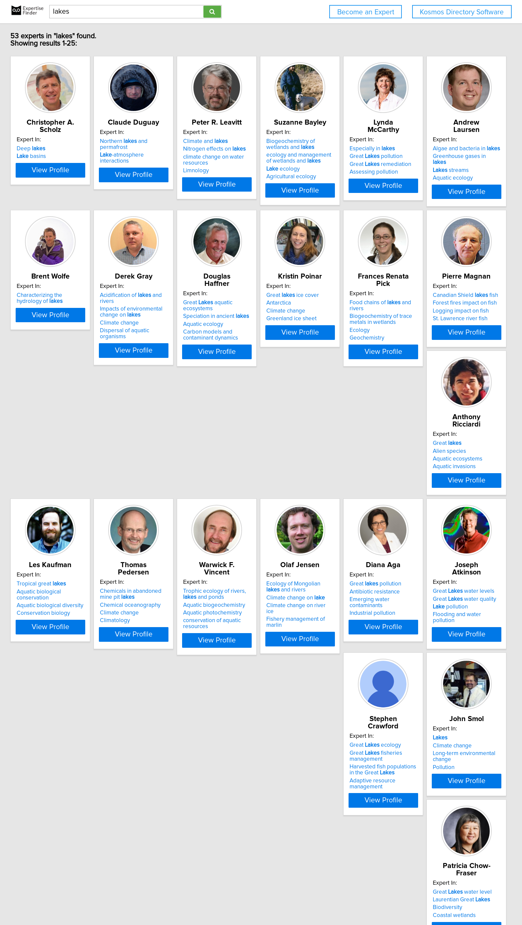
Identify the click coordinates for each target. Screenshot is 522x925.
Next (280, 868)
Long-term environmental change (59, 804)
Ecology (28, 490)
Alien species (234, 476)
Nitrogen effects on (248, 156)
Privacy (232, 900)
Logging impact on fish (145, 484)
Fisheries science (338, 812)
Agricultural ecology (342, 184)
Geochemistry (35, 498)
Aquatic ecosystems (242, 484)
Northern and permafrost (156, 149)
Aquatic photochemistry (47, 650)
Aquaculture (332, 796)
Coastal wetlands (139, 812)
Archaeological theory (444, 796)
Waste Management (242, 812)
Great (231, 468)
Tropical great (342, 468)
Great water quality (349, 636)
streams (36, 324)
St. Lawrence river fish (145, 492)
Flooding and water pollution (353, 652)
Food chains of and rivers (56, 468)
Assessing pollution (441, 172)
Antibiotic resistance (242, 636)
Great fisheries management (443, 639)
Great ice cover (443, 309)
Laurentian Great (146, 796)
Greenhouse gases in (51, 316)
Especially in (439, 149)
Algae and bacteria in (51, 309)
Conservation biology (344, 492)
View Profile (60, 197)
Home (214, 900)
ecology (334, 176)
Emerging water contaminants (254, 644)
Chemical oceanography (447, 482)
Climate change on (147, 642)
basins (32, 156)
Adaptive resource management (457, 664)
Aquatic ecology (38, 332)
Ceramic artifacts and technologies (443, 815)
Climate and (239, 149)
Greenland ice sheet (442, 332)
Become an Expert (365, 12)
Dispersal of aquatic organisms (255, 338)
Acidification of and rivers (256, 309)
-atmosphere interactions (155, 156)
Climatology (432, 498)
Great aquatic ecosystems (357, 309)
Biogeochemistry (238, 804)
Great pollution (443, 156)
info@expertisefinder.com (177, 900)
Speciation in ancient (350, 316)
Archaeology (433, 804)
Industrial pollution (240, 652)
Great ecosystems (347, 788)
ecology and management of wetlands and (353, 165)
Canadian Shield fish (150, 468)
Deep (32, 149)
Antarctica (429, 316)
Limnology (230, 178)
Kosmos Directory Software (462, 12)
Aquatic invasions (238, 492)
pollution (334, 644)
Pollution (28, 812)
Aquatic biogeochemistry (49, 642)
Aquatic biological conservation (356, 476)
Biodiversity (132, 804)
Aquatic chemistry (239, 796)
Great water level (147, 788)
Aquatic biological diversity (350, 484)
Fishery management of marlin (155, 658)
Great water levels (348, 628)
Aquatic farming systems (347, 804)
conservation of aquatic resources (60, 658)
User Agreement (261, 900)
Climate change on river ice (151, 650)
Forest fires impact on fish (149, 476)
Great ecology (442, 628)
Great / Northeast (446, 788)
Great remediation (448, 164)
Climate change (236, 330)
